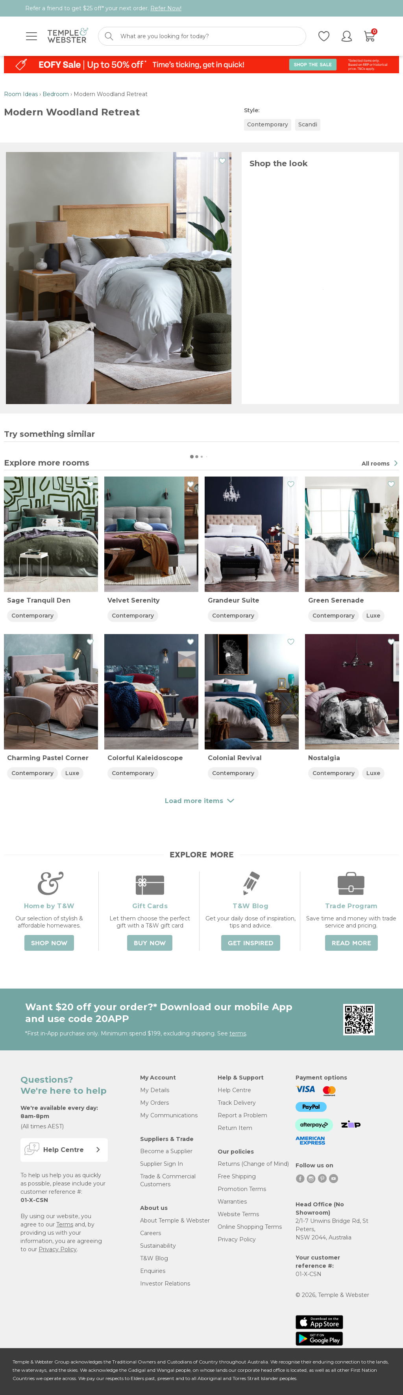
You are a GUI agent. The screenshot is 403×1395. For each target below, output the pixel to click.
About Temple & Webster (175, 1220)
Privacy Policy (58, 1249)
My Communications (169, 1115)
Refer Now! (165, 8)
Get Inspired (251, 943)
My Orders (154, 1102)
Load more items (201, 80)
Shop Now (49, 943)
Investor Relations (165, 1283)
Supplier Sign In (161, 1163)
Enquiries (152, 1270)
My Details (154, 1090)
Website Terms (238, 1214)
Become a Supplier (166, 1151)
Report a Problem (242, 1115)
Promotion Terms (242, 1189)
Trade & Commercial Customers (168, 1180)
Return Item (235, 1128)
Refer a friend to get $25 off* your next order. (103, 8)
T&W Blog (154, 1258)
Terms (64, 1224)
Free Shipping (237, 1176)
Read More (351, 943)
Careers (150, 1233)
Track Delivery (237, 1102)
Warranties (232, 1201)
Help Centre (234, 1090)
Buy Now (150, 943)
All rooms (376, 463)
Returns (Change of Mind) (253, 1163)
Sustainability (158, 1245)
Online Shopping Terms (250, 1226)
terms (237, 1033)
